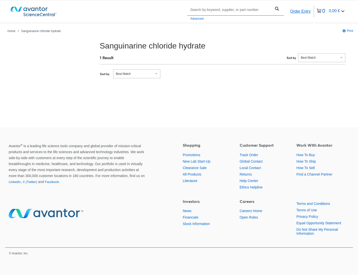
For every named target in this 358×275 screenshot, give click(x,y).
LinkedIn (15, 182)
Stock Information (196, 224)
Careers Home (251, 211)
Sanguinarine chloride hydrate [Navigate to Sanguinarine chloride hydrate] (41, 31)
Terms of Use (306, 210)
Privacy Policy (307, 217)
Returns (246, 174)
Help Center (249, 181)
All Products (192, 174)
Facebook (52, 182)
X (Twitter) (30, 182)
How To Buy (305, 155)
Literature (190, 181)
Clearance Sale (195, 168)
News (187, 211)
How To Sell (305, 168)
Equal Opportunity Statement (318, 223)
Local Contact (250, 168)
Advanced (196, 18)
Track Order (249, 155)
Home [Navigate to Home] (11, 31)
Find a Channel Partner (314, 174)
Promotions (191, 155)
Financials (190, 217)
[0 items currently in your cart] (330, 11)
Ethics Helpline (251, 187)
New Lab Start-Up (196, 161)
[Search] (230, 9)
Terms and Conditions (313, 204)
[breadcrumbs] (34, 31)
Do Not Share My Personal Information (317, 231)
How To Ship (306, 161)
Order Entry (300, 11)
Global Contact (251, 161)
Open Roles (249, 217)
